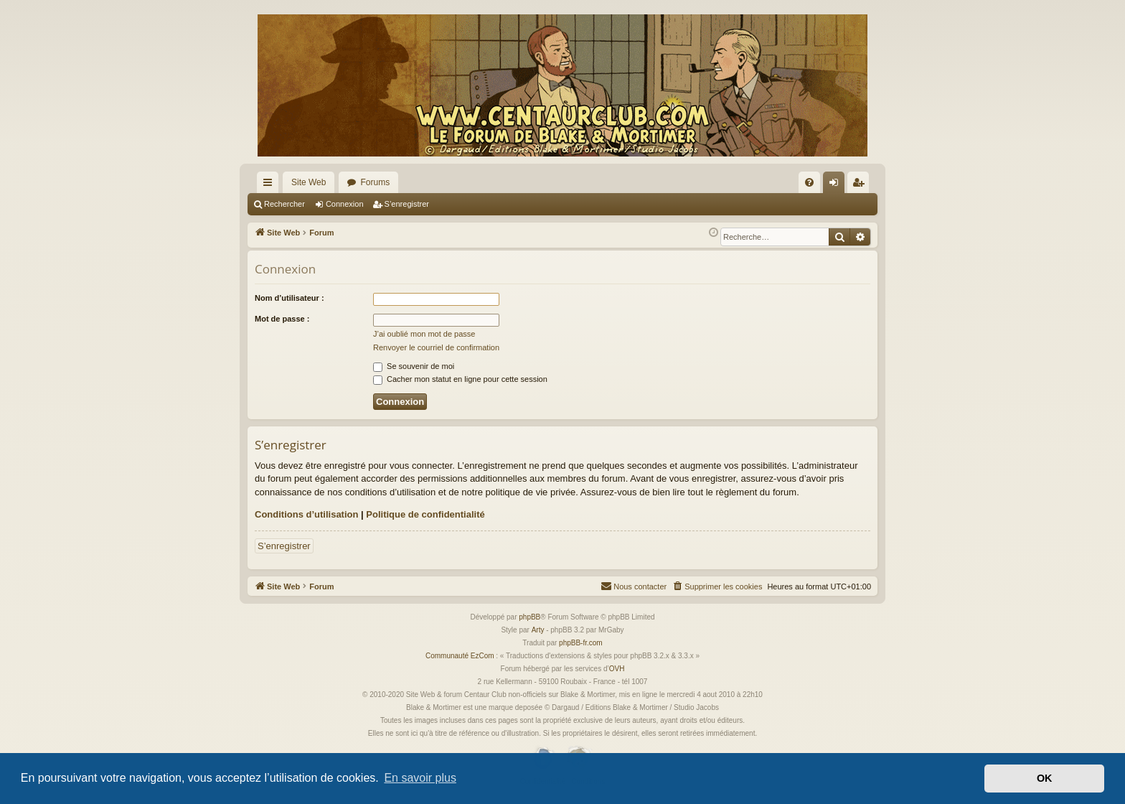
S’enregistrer (407, 204)
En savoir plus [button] (420, 778)
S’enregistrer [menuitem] (861, 185)
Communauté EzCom (459, 656)
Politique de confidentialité (425, 514)
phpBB (529, 617)
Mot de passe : (282, 318)
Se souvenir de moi (413, 366)
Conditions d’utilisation (306, 514)
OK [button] (1045, 778)
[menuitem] (809, 182)
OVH (617, 669)
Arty (538, 630)
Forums (375, 182)
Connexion (345, 204)
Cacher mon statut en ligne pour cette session (460, 379)
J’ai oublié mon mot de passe (424, 333)
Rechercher (284, 204)
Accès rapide (270, 185)
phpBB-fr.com (581, 643)
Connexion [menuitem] (836, 185)
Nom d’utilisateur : (289, 298)
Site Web (308, 182)
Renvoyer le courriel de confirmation (436, 347)
